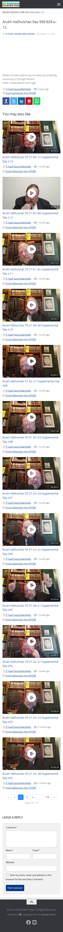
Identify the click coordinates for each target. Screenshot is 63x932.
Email (36, 850)
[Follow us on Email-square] (34, 922)
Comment (11, 827)
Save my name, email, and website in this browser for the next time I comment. (28, 877)
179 (47, 797)
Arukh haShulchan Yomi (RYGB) (21, 93)
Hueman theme (48, 914)
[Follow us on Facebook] (28, 922)
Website (10, 862)
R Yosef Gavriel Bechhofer (20, 34)
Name (9, 850)
